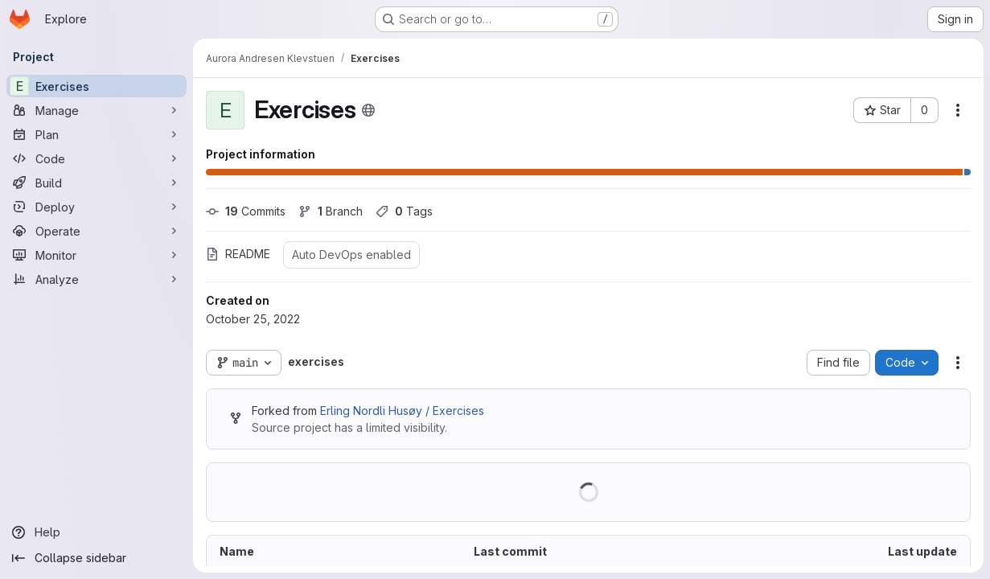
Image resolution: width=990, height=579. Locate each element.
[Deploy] (96, 206)
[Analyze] (96, 279)
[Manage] (96, 110)
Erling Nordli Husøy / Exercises (402, 410)
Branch (330, 211)
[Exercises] (96, 86)
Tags (404, 211)
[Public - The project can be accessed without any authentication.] (368, 110)
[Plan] (96, 134)
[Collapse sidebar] (96, 558)
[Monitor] (96, 255)
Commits (245, 211)
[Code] (96, 158)
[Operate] (96, 231)
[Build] (96, 182)
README (238, 254)
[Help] (96, 532)
